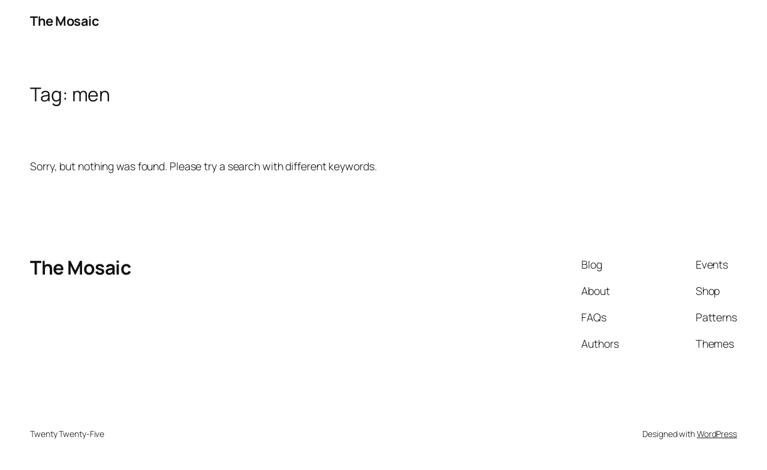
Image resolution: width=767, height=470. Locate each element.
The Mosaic (64, 21)
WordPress (717, 433)
